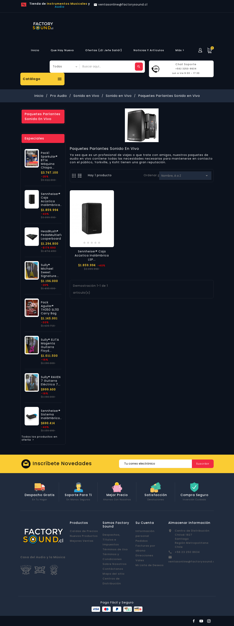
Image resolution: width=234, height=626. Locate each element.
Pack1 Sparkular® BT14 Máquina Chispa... (49, 160)
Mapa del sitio (114, 574)
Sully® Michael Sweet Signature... (50, 270)
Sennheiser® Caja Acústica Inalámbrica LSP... (92, 255)
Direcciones (144, 555)
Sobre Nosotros (115, 564)
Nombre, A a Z (185, 175)
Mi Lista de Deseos (150, 565)
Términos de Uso (115, 549)
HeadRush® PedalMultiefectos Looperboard (55, 234)
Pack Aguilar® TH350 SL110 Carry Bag (50, 308)
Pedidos (142, 541)
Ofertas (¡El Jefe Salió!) (103, 50)
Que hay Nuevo (62, 50)
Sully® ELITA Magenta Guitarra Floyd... (50, 345)
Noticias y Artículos (148, 50)
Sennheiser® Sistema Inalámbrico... (51, 414)
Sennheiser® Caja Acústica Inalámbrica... (51, 199)
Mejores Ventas (81, 541)
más (180, 50)
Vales (140, 560)
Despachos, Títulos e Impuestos (111, 539)
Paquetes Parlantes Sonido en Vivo (42, 116)
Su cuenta (145, 523)
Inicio (35, 50)
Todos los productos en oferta (39, 438)
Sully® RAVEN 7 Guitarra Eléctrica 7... (51, 380)
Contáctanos (113, 569)
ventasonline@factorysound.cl (192, 561)
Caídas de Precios (84, 531)
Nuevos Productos (84, 536)
